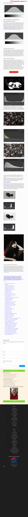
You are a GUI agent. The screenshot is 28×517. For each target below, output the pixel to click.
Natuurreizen (14, 445)
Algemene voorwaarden (14, 422)
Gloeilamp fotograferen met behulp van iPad (10, 283)
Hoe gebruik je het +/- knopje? (8, 292)
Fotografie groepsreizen (14, 441)
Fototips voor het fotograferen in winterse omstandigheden (11, 328)
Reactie (4, 343)
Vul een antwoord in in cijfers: (7, 361)
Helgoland (5, 276)
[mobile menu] (27, 1)
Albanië (5, 277)
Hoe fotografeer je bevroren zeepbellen (9, 285)
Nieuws (14, 421)
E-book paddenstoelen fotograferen (14, 451)
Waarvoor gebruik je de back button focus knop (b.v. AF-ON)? (11, 297)
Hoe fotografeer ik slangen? (8, 291)
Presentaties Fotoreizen (14, 448)
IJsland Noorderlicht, (13, 276)
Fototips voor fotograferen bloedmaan (9, 321)
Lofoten (17, 276)
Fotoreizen (14, 431)
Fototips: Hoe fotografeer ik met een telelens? (10, 320)
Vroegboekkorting (14, 411)
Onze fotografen (14, 415)
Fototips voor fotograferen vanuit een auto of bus (10, 326)
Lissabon (5, 279)
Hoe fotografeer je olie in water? (8, 290)
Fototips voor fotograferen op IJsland (9, 334)
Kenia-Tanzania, (9, 279)
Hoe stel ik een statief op (7, 300)
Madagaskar (8, 277)
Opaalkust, (19, 276)
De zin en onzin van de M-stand (8, 311)
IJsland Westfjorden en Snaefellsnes (11, 278)
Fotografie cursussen (14, 442)
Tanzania (17, 278)
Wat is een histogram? (7, 306)
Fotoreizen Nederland (14, 432)
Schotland (8, 276)
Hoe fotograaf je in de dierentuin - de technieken (10, 304)
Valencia (20, 278)
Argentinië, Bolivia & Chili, (19, 279)
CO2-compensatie (14, 412)
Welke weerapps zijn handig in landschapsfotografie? (11, 313)
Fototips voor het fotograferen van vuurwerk (10, 327)
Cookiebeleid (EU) (14, 425)
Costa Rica (11, 277)
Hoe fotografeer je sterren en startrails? (9, 314)
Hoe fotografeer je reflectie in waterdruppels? (10, 289)
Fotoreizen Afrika (14, 438)
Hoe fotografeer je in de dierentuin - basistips (10, 305)
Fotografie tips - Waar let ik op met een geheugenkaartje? (11, 319)
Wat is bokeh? (6, 284)
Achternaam (19, 502)
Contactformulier (14, 408)
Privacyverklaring (14, 424)
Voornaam (8, 502)
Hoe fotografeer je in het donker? (8, 312)
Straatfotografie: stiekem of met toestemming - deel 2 (11, 322)
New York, (12, 279)
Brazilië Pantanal (15, 277)
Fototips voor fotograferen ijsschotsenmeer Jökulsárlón (11, 329)
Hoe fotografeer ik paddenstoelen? (9, 299)
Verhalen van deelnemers (14, 418)
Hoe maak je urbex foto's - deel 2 (8, 307)
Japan (15, 279)
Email (14, 504)
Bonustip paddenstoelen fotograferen (9, 298)
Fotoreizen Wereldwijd (14, 435)
